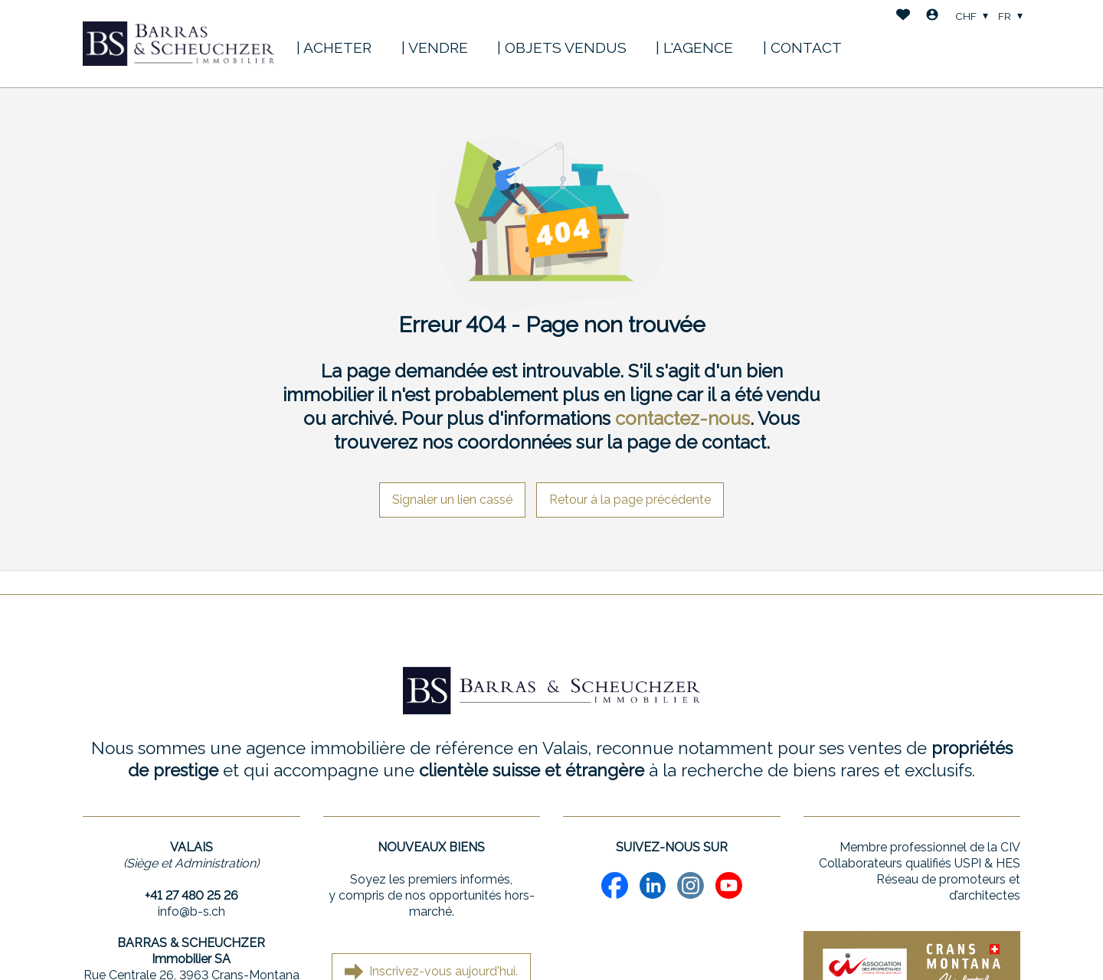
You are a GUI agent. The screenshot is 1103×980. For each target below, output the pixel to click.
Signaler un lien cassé (452, 499)
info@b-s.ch (191, 911)
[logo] (178, 43)
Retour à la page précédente (630, 499)
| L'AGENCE (694, 47)
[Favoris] (903, 16)
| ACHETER (333, 47)
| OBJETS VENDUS (562, 47)
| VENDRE (434, 47)
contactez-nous (682, 418)
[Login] (932, 16)
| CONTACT (802, 47)
